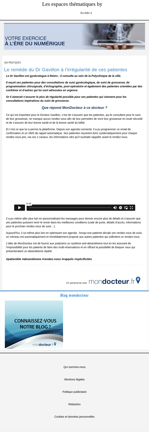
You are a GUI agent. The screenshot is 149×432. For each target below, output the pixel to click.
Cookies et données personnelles (74, 416)
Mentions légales (74, 379)
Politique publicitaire (74, 391)
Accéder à (86, 12)
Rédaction (74, 404)
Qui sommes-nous (74, 367)
